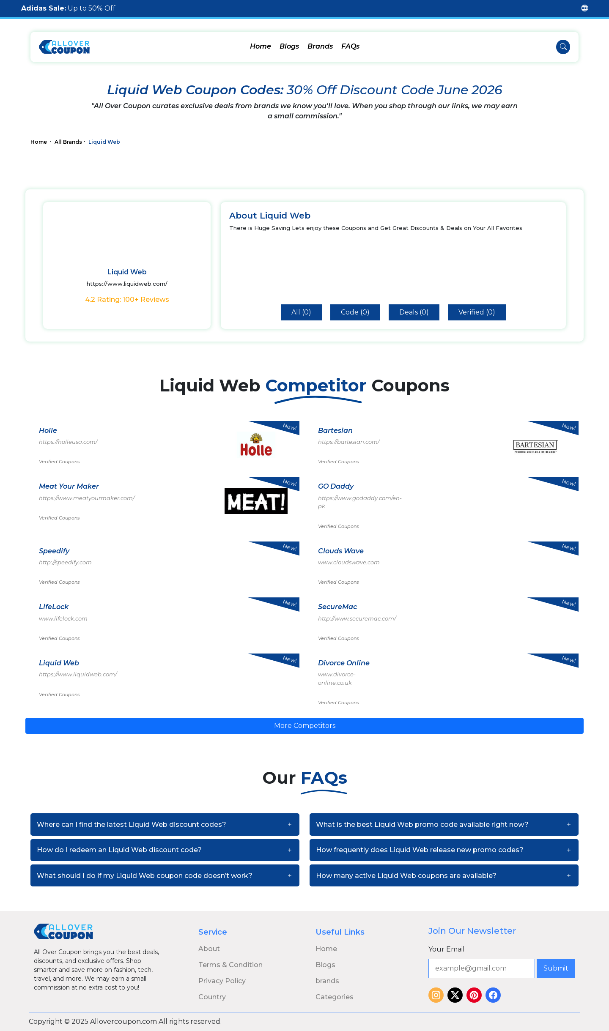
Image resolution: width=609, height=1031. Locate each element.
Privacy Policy (222, 981)
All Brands (68, 142)
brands (327, 981)
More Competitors (304, 726)
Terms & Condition (230, 965)
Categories (334, 997)
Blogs (289, 46)
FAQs (350, 46)
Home (260, 46)
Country (212, 997)
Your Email (446, 949)
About (209, 949)
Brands (320, 46)
